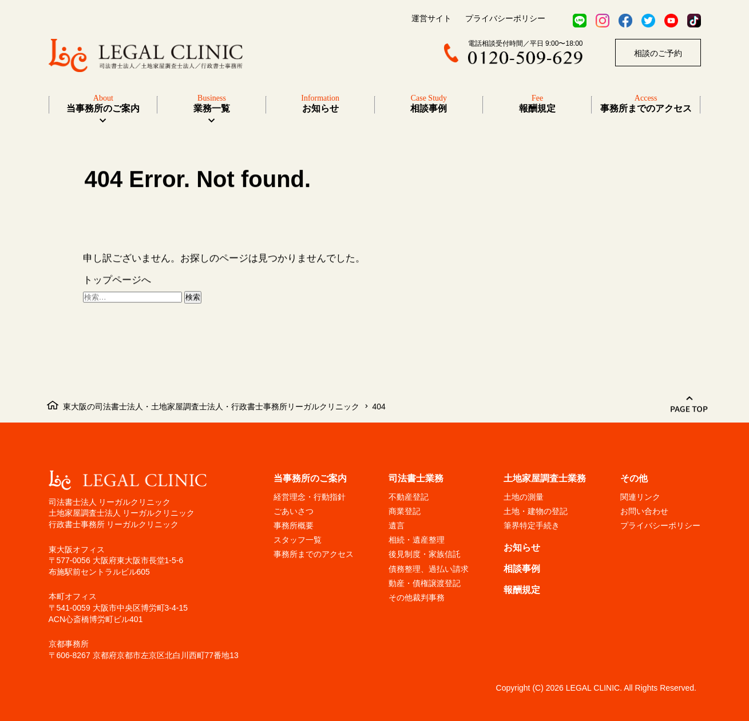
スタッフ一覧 (298, 539)
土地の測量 (524, 496)
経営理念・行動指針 (310, 496)
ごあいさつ (294, 511)
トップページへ (117, 281)
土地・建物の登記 (536, 511)
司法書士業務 (416, 478)
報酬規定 (522, 590)
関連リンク (640, 496)
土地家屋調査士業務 (545, 478)
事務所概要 (294, 525)
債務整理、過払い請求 (429, 568)
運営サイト (431, 18)
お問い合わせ (644, 511)
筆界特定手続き (532, 525)
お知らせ (522, 547)
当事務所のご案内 (103, 103)
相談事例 (522, 568)
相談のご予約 (658, 53)
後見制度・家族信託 (425, 554)
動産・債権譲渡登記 (425, 583)
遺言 (397, 525)
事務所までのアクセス (314, 554)
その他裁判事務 (417, 597)
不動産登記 (409, 496)
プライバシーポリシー (505, 18)
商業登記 (405, 511)
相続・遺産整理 (417, 539)
